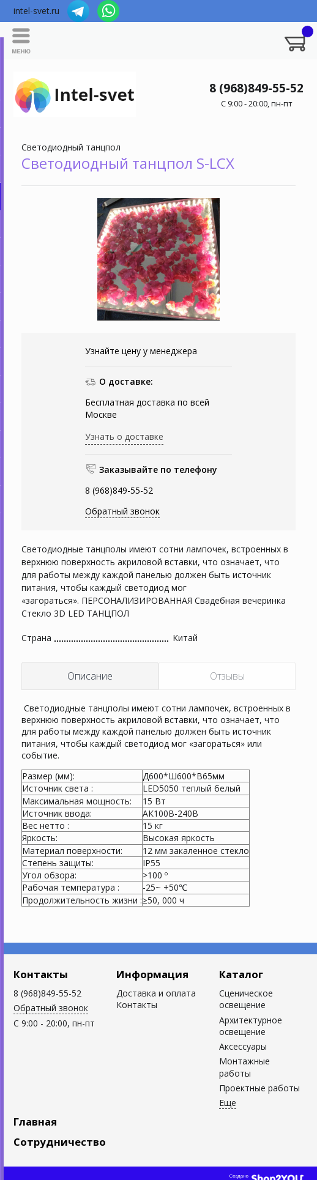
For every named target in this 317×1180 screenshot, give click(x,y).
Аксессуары (243, 1046)
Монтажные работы (244, 1066)
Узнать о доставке (124, 436)
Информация (152, 974)
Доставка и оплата (156, 993)
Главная (35, 1122)
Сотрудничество (59, 1142)
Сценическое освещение (246, 999)
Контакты (40, 974)
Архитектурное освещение (250, 1025)
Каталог (241, 974)
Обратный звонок (122, 511)
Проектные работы (259, 1088)
